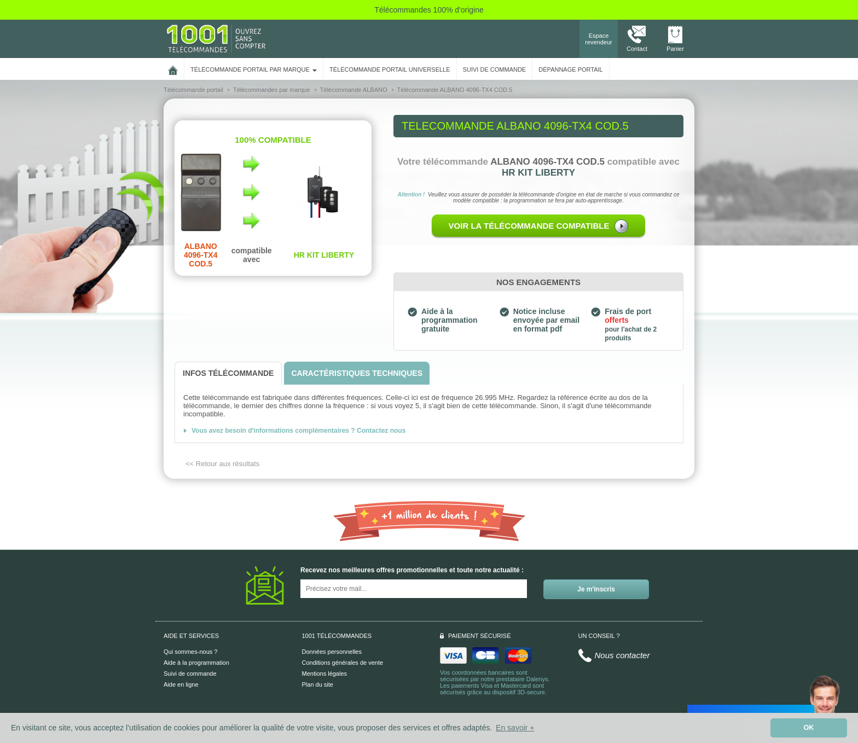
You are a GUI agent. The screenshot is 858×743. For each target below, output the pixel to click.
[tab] (228, 373)
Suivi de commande (190, 673)
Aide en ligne (181, 684)
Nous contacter (622, 655)
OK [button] (809, 728)
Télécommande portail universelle (389, 69)
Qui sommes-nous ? (190, 651)
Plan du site (317, 684)
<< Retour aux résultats (222, 464)
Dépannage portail (570, 69)
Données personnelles (332, 651)
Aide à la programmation (196, 662)
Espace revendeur (598, 38)
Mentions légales (324, 673)
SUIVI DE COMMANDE (494, 69)
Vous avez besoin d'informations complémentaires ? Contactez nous (298, 430)
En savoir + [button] (515, 727)
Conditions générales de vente (343, 662)
